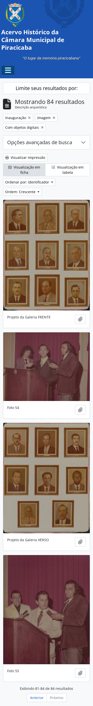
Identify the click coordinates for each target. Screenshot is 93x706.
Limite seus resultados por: (47, 88)
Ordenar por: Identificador (27, 182)
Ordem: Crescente (20, 191)
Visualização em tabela (68, 170)
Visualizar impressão (25, 157)
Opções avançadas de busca (39, 142)
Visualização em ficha (24, 170)
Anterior (37, 697)
